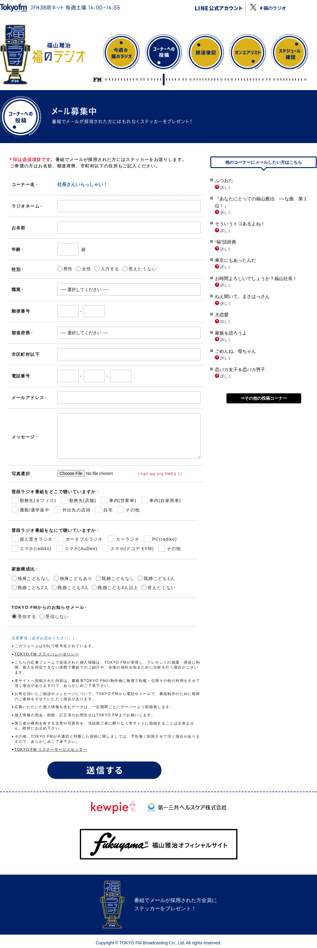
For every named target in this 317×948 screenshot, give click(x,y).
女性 (83, 268)
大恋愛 (222, 314)
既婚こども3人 (70, 587)
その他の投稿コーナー (265, 398)
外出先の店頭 (72, 510)
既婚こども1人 (156, 578)
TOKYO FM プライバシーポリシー (47, 654)
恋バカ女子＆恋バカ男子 (240, 369)
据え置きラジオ (32, 539)
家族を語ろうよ (231, 332)
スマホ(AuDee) (77, 549)
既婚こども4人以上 (115, 587)
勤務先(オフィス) (34, 500)
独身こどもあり (73, 578)
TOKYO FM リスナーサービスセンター (51, 749)
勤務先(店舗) (78, 500)
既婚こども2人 (30, 587)
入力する (106, 268)
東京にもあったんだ (235, 260)
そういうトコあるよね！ (240, 223)
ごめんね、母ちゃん (235, 351)
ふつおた (224, 180)
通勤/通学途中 (31, 510)
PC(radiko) (160, 539)
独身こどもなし (31, 578)
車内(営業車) (118, 500)
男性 (65, 268)
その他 (128, 510)
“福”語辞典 (225, 241)
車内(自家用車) (161, 500)
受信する (24, 616)
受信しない (54, 616)
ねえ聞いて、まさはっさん (242, 296)
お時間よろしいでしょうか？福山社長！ (256, 278)
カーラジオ (123, 539)
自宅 (104, 510)
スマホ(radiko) (32, 549)
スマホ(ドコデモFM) (128, 549)
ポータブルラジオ (80, 539)
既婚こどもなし (115, 578)
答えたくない (140, 268)
